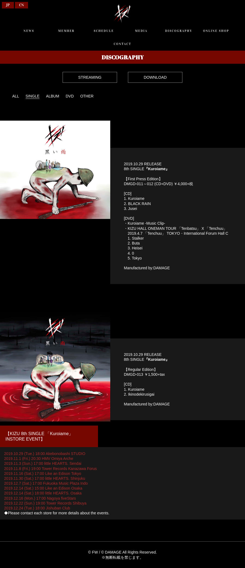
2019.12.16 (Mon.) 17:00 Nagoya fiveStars (40, 498)
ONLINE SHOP (216, 31)
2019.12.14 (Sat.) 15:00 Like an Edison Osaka (43, 488)
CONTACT (122, 44)
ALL (15, 96)
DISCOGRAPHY (178, 31)
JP (8, 5)
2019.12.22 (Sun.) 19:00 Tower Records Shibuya (45, 503)
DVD (70, 96)
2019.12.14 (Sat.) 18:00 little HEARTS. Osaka (43, 493)
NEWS (28, 31)
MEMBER (66, 31)
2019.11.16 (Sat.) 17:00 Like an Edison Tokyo (42, 473)
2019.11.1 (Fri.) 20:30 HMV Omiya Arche (38, 458)
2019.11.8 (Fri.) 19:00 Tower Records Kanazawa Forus (50, 468)
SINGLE (32, 96)
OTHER (87, 96)
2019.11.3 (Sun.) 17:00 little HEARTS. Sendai (42, 463)
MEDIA (141, 31)
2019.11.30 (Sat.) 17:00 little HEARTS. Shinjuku (44, 478)
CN (21, 5)
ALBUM (52, 96)
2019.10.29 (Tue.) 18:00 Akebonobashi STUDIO (44, 453)
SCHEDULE (104, 31)
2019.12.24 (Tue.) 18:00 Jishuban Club (37, 508)
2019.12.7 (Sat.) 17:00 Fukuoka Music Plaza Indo (46, 483)
